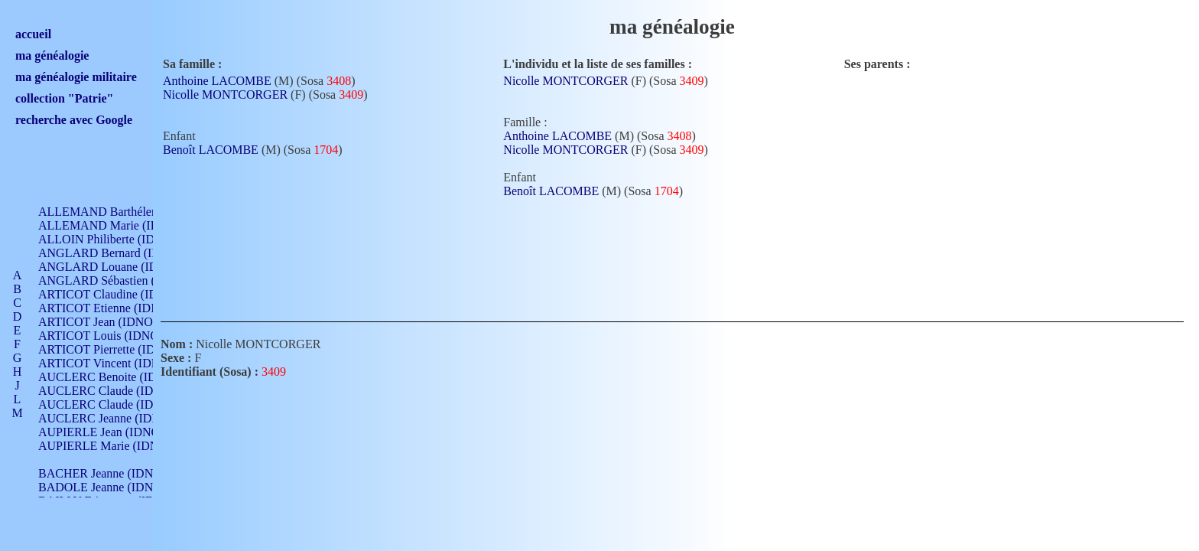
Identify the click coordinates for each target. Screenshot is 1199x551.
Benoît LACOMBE (210, 149)
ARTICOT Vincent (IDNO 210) (116, 363)
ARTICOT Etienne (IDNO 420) (116, 308)
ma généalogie (52, 55)
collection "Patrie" (64, 98)
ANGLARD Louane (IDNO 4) (113, 266)
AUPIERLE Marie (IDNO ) (106, 445)
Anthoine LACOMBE (217, 80)
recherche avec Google (73, 119)
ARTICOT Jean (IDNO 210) (108, 321)
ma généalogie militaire (76, 76)
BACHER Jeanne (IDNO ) (103, 473)
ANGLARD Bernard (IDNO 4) (114, 252)
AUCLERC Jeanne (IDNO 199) (116, 418)
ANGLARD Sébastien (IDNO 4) (118, 280)
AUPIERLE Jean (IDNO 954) (111, 432)
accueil (33, 34)
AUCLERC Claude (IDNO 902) (117, 390)
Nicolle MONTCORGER (225, 94)
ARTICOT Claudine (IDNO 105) (119, 294)
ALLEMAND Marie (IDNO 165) (120, 225)
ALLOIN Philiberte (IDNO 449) (117, 239)
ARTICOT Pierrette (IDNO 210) (118, 349)
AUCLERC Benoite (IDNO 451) (119, 376)
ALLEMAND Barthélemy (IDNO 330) (134, 211)
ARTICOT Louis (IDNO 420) (111, 335)
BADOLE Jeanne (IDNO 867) (112, 487)
